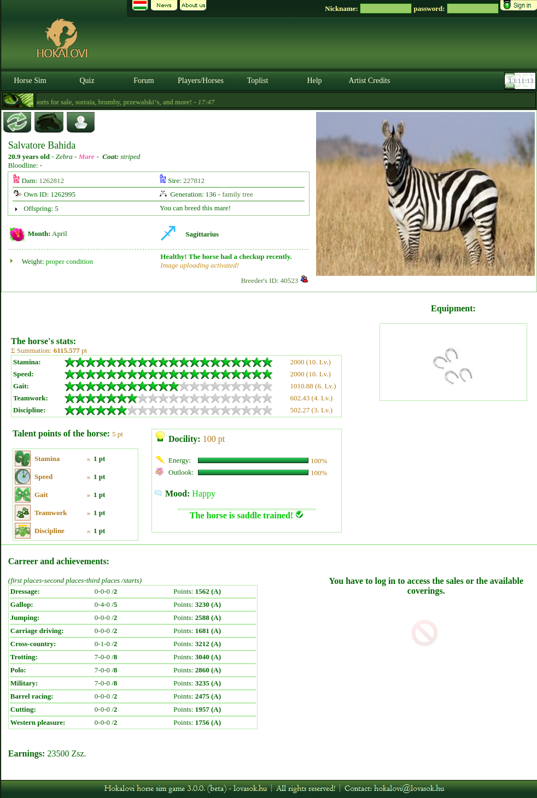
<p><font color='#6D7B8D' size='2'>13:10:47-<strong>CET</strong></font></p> (521, 80)
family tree (237, 194)
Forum (143, 80)
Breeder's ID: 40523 (269, 280)
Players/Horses (201, 80)
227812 (194, 180)
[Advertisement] (194, 310)
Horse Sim (30, 80)
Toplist (257, 80)
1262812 (52, 180)
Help (314, 80)
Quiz (86, 80)
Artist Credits (369, 80)
